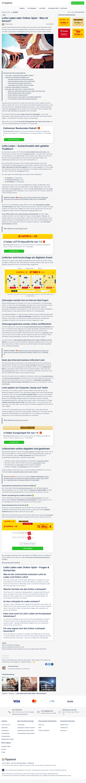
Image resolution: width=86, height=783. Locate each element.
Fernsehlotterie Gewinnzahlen (26, 740)
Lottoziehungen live (13, 313)
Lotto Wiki (42, 8)
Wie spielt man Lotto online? (20, 427)
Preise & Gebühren (43, 737)
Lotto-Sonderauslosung (8, 377)
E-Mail (3, 759)
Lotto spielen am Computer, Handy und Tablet (20, 92)
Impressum (63, 737)
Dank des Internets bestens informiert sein (19, 90)
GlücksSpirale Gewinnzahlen (25, 737)
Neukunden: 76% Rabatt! (78, 3)
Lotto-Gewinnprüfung (24, 495)
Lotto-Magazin (6, 390)
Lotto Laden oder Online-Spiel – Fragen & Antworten (19, 95)
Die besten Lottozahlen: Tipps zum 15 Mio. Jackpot (9, 694)
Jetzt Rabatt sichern (14, 257)
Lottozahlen (27, 160)
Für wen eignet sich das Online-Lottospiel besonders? (22, 105)
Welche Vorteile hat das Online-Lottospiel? (19, 99)
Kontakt (3, 756)
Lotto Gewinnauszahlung (35, 504)
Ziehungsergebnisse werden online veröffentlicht (21, 88)
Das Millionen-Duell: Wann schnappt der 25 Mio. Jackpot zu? (47, 694)
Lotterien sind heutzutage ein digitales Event (17, 84)
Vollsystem (4, 734)
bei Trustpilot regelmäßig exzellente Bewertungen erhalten (21, 478)
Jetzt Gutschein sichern (14, 146)
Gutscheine (63, 8)
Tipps (4, 15)
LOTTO (47, 562)
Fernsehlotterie (5, 743)
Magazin (11, 700)
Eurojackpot (5, 737)
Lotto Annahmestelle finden (19, 235)
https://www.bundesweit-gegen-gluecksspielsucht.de (44, 780)
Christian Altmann (13, 673)
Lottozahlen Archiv (47, 339)
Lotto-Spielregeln (15, 195)
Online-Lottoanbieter (31, 371)
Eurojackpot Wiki (53, 8)
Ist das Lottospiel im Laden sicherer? (18, 101)
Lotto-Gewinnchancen (37, 195)
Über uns (41, 732)
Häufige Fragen (6, 753)
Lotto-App (12, 403)
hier (65, 777)
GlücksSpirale (5, 740)
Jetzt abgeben (27, 555)
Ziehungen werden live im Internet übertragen (20, 86)
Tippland (22, 8)
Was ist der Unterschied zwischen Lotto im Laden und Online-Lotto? (26, 97)
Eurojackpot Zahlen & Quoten (26, 734)
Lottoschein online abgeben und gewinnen (16, 93)
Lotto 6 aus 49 (5, 732)
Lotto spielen (12, 115)
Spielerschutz (64, 732)
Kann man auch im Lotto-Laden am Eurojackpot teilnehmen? (24, 103)
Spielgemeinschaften (7, 746)
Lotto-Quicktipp (37, 469)
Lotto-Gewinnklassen (47, 382)
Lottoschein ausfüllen (43, 467)
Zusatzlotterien (23, 473)
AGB (39, 734)
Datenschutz (64, 734)
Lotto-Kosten (20, 471)
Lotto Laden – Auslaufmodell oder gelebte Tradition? (19, 82)
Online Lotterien (29, 458)
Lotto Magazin (32, 8)
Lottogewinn (20, 177)
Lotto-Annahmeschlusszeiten (12, 384)
